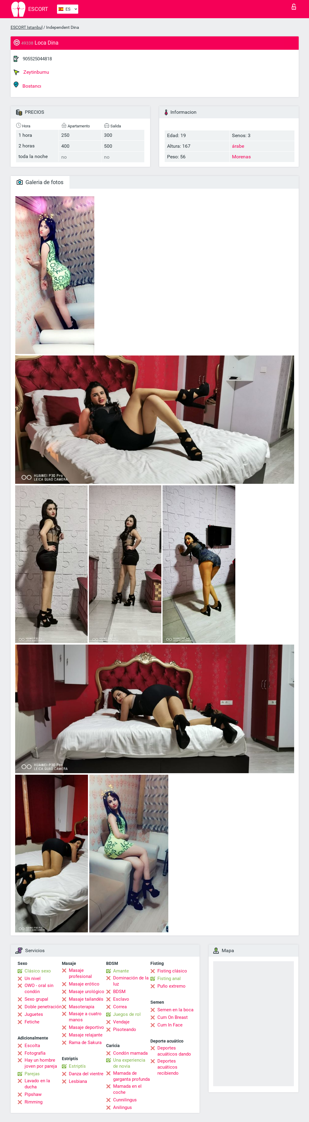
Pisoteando (124, 1029)
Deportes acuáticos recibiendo (168, 1067)
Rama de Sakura (85, 1042)
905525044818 (37, 59)
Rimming (33, 1102)
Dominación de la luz (131, 981)
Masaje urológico (86, 991)
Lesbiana (78, 1081)
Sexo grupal (36, 999)
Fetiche (32, 1022)
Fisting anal (169, 978)
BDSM (119, 991)
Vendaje (121, 1022)
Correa (120, 1006)
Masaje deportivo (86, 1027)
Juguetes (34, 1014)
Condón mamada (130, 1053)
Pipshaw (33, 1094)
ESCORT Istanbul (26, 27)
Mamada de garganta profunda (131, 1076)
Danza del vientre (86, 1074)
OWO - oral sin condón (39, 988)
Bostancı (27, 85)
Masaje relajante (85, 1035)
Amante (121, 971)
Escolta (32, 1045)
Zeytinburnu (31, 72)
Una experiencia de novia (129, 1063)
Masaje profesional (80, 973)
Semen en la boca (175, 1009)
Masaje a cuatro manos (85, 1017)
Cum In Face (170, 1025)
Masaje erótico (84, 984)
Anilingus (122, 1107)
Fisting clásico (172, 971)
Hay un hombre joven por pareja (41, 1063)
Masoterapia (81, 1006)
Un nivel (33, 978)
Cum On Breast (172, 1017)
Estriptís (77, 1066)
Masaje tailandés (86, 999)
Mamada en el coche (127, 1089)
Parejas (32, 1074)
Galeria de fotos (40, 182)
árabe (238, 146)
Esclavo (121, 999)
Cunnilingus (125, 1100)
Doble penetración (43, 1006)
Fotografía (35, 1053)
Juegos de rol (127, 1014)
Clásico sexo (38, 971)
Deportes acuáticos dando (174, 1051)
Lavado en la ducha (37, 1084)
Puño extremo (171, 986)
